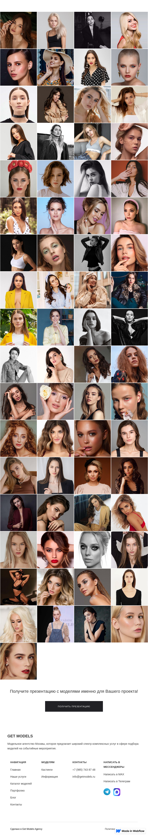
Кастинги (47, 769)
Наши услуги (18, 776)
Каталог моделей (21, 783)
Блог (13, 797)
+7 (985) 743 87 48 (83, 769)
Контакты (16, 804)
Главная (15, 769)
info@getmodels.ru (83, 776)
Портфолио (17, 790)
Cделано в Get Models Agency (26, 829)
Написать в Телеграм (116, 781)
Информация (49, 776)
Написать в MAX (113, 774)
